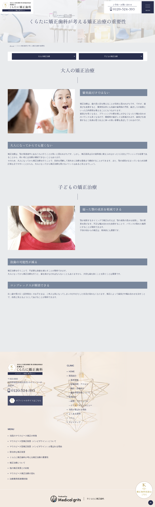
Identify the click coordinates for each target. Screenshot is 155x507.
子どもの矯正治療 (111, 56)
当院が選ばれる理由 (77, 410)
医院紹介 (73, 376)
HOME (72, 371)
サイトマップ (74, 422)
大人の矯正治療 (44, 56)
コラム (72, 418)
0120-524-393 (21, 390)
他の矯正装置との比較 (19, 468)
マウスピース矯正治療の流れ (22, 473)
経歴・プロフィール (79, 401)
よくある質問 (74, 414)
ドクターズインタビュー (81, 405)
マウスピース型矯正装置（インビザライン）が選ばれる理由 (36, 446)
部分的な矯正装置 (17, 452)
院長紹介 (73, 397)
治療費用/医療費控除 (19, 479)
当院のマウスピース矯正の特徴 (23, 436)
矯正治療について (17, 463)
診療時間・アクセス (79, 384)
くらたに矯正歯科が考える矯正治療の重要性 (29, 457)
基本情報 (74, 380)
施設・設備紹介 (77, 388)
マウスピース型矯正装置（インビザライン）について (33, 441)
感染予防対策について (80, 393)
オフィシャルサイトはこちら (28, 400)
